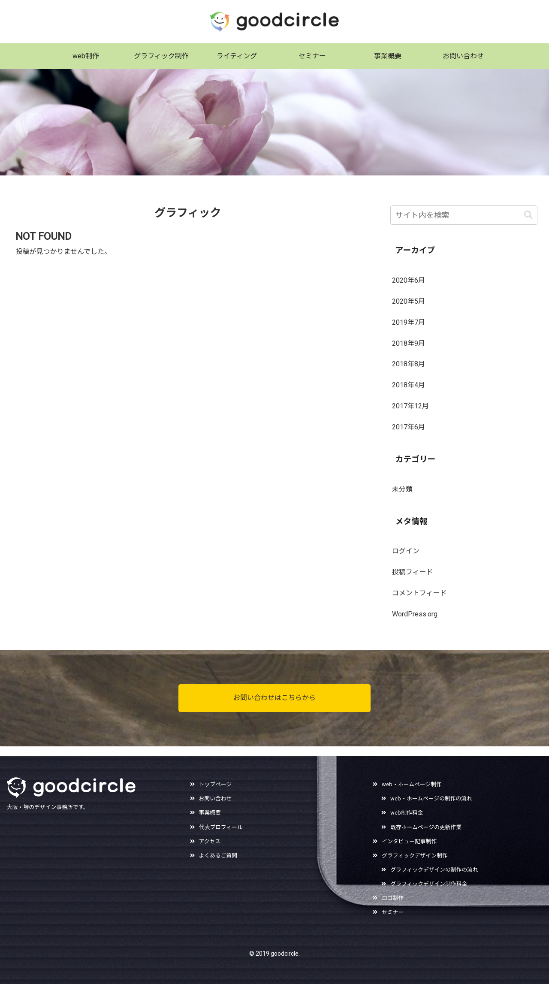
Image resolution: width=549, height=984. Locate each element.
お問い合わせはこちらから (274, 698)
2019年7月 (408, 322)
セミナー (393, 912)
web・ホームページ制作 (412, 784)
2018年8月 (408, 364)
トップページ (215, 784)
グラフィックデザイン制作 (414, 855)
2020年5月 (408, 301)
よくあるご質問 (218, 855)
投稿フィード (412, 572)
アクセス (210, 841)
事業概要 (210, 812)
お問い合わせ (215, 798)
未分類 (402, 489)
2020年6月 (408, 280)
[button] (528, 215)
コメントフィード (419, 593)
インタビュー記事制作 (409, 841)
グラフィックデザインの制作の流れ (434, 869)
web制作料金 (406, 812)
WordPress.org (414, 614)
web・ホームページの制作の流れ (431, 798)
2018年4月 (408, 385)
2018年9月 (408, 343)
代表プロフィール (221, 827)
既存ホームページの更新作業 (426, 827)
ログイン (405, 551)
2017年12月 (410, 406)
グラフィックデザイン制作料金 (428, 884)
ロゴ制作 (393, 898)
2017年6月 (408, 427)
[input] (464, 215)
